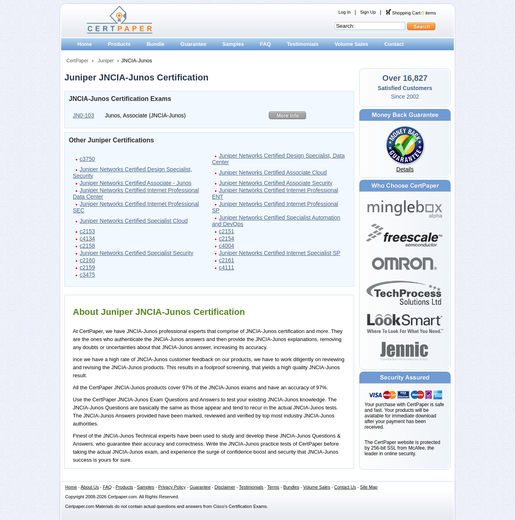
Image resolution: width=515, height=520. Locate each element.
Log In (344, 12)
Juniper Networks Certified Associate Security (275, 183)
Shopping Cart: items (410, 12)
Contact (394, 44)
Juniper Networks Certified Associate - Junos (136, 183)
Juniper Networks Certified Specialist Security (136, 253)
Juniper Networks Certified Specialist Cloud (133, 221)
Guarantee (193, 44)
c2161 (226, 260)
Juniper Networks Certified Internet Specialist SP (279, 253)
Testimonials (303, 44)
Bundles (291, 487)
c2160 (87, 260)
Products (119, 44)
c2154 (226, 238)
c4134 (87, 238)
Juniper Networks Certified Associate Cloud (273, 172)
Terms (273, 487)
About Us (90, 487)
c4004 (226, 246)
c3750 (87, 159)
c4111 (226, 267)
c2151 (226, 231)
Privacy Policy (171, 487)
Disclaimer (224, 487)
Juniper (105, 61)
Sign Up (368, 12)
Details (405, 169)
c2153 (87, 231)
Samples (233, 44)
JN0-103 (83, 115)
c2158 (87, 246)
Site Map (368, 487)
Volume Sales (352, 44)
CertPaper (77, 61)
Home (84, 44)
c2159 (87, 267)
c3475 (87, 274)
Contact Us (345, 487)
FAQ (265, 44)
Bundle (155, 44)
